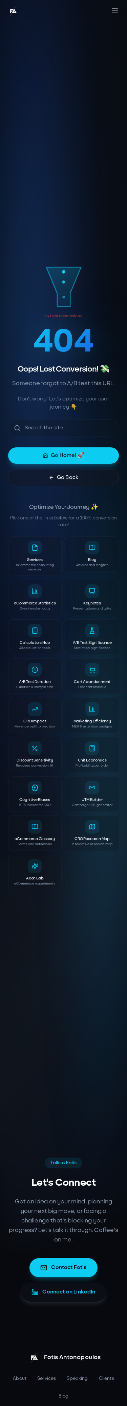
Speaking (77, 1378)
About (19, 1378)
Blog (64, 1396)
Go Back (63, 477)
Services (46, 1378)
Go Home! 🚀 (63, 455)
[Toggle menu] (115, 11)
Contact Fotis (63, 1267)
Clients (106, 1378)
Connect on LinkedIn (63, 1292)
